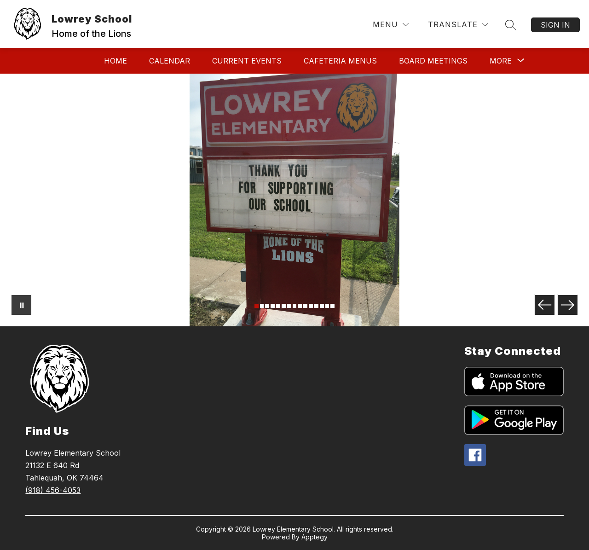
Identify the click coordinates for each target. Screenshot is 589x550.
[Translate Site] (458, 24)
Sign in (555, 24)
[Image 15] (332, 306)
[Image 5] (278, 306)
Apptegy (314, 537)
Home (115, 60)
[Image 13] (322, 306)
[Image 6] (284, 306)
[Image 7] (289, 306)
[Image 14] (327, 306)
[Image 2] (262, 306)
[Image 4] (273, 306)
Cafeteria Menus (340, 60)
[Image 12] (316, 306)
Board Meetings (433, 60)
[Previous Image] (544, 305)
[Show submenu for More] (501, 60)
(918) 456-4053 (53, 490)
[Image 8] (295, 306)
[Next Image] (567, 305)
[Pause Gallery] (21, 305)
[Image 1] (256, 306)
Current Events (247, 60)
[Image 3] (267, 306)
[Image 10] (305, 306)
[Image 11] (311, 306)
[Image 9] (300, 306)
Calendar (169, 60)
